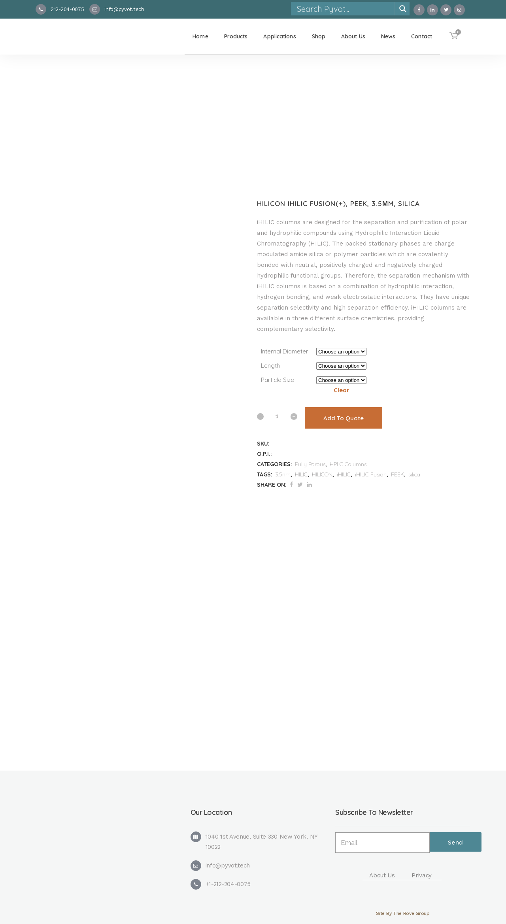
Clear (341, 390)
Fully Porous (310, 464)
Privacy (422, 875)
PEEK (397, 474)
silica (414, 474)
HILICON (322, 474)
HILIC (301, 474)
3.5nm (283, 474)
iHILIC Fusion (371, 474)
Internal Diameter (284, 351)
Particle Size (277, 380)
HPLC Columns (348, 464)
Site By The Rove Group (402, 913)
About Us (382, 875)
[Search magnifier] (403, 8)
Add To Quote (343, 418)
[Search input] (345, 8)
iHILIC (344, 474)
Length (270, 365)
